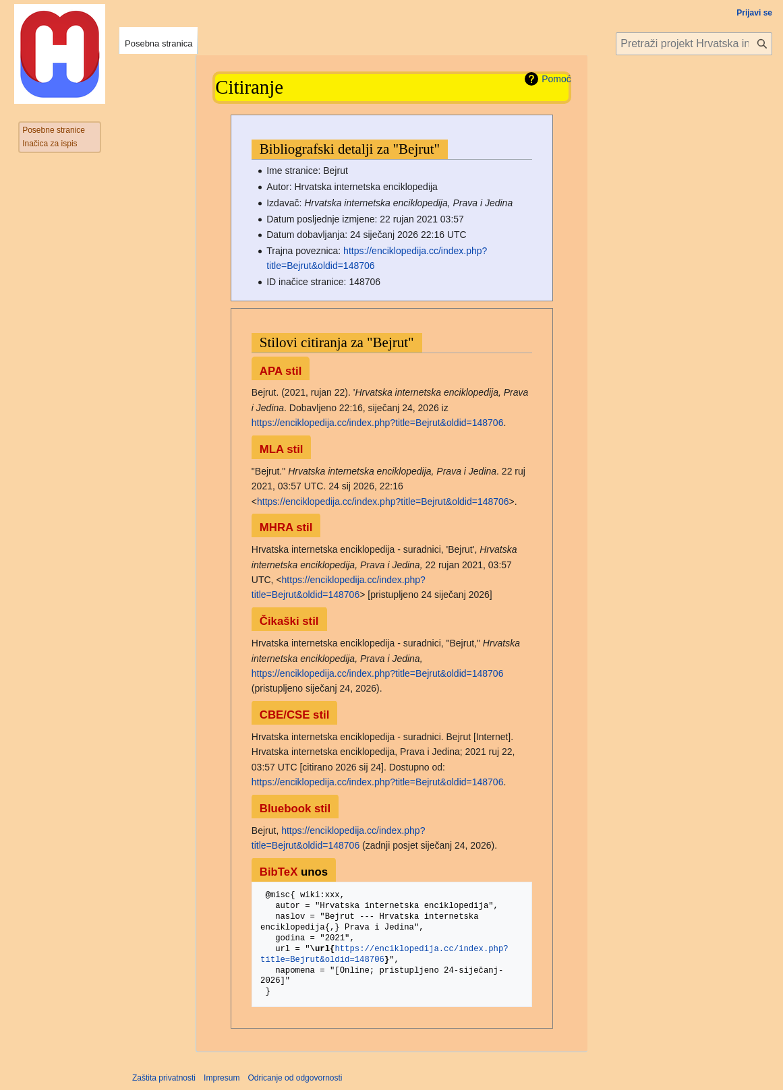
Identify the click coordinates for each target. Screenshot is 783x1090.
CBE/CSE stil (295, 714)
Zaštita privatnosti (164, 1078)
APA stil (280, 371)
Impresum (221, 1078)
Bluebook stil (295, 808)
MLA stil (281, 449)
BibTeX (279, 872)
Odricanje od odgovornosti (295, 1078)
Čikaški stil (289, 621)
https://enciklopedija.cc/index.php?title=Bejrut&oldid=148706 (378, 422)
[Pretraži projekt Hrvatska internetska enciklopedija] (694, 43)
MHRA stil (286, 527)
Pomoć (556, 78)
